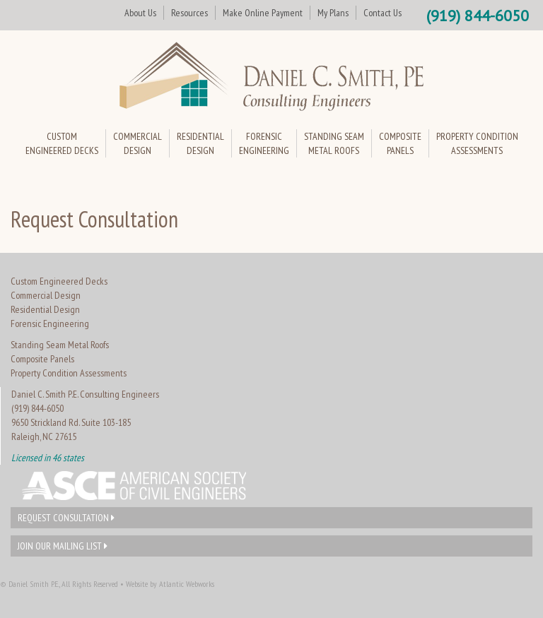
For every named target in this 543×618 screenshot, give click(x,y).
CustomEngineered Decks (61, 143)
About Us (140, 12)
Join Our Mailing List (62, 546)
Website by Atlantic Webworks (170, 583)
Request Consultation (66, 517)
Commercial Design (46, 295)
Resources (189, 12)
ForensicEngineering (264, 143)
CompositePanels (400, 143)
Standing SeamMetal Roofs (334, 143)
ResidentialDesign (200, 143)
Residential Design (45, 309)
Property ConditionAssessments (477, 143)
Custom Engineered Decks (59, 281)
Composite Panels (42, 358)
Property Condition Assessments (69, 373)
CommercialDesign (137, 143)
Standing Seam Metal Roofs (60, 344)
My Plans (333, 12)
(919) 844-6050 (477, 15)
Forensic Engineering (50, 323)
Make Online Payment (263, 12)
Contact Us (382, 12)
